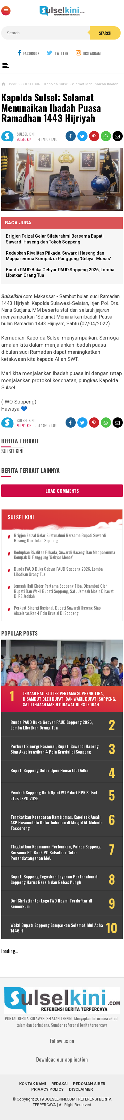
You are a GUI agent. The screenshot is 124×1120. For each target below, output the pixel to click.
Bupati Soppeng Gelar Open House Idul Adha (49, 770)
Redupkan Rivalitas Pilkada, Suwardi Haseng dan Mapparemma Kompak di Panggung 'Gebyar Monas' (64, 555)
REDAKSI (59, 1083)
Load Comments (62, 490)
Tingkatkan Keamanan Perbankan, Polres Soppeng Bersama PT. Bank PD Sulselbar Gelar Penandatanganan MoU (55, 852)
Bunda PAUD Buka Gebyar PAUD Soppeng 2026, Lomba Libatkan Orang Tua (58, 571)
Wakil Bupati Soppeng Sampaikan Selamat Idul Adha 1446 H (57, 927)
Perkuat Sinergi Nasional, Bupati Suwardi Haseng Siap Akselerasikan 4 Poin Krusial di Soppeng (57, 610)
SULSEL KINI (24, 139)
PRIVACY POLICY (47, 1089)
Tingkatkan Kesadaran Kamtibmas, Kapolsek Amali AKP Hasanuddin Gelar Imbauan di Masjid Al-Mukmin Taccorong (57, 822)
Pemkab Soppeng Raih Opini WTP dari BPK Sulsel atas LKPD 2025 (54, 795)
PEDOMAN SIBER (89, 1083)
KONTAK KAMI (32, 1083)
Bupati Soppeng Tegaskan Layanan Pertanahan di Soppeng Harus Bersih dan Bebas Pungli (55, 879)
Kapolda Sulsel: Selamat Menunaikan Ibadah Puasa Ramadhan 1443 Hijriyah (51, 107)
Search (105, 33)
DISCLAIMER (81, 1089)
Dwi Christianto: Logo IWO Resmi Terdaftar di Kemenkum (51, 903)
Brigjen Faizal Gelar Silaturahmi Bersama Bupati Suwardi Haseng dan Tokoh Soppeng (60, 538)
